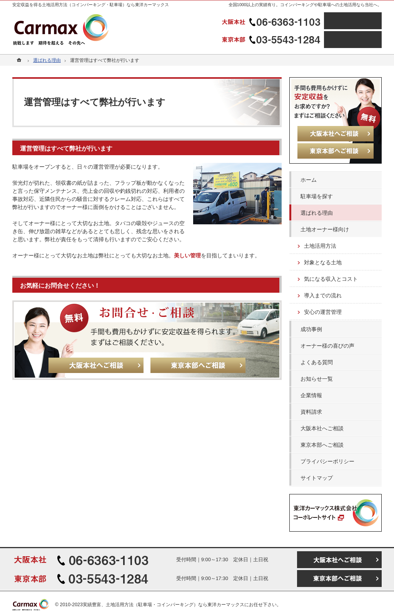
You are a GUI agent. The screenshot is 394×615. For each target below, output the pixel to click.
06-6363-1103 (272, 20)
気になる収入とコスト (331, 279)
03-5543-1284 (272, 39)
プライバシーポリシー (327, 461)
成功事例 (311, 329)
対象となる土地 (323, 262)
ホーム (309, 180)
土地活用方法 (320, 246)
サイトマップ (317, 478)
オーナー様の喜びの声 (327, 346)
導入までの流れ (323, 295)
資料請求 (311, 412)
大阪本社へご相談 (322, 428)
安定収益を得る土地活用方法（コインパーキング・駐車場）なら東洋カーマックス (90, 4)
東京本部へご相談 (322, 445)
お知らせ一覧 (317, 379)
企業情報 (311, 395)
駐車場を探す (317, 196)
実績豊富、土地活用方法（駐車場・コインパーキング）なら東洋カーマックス (163, 604)
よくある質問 (317, 362)
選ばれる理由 (317, 213)
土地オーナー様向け (325, 229)
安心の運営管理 (323, 312)
